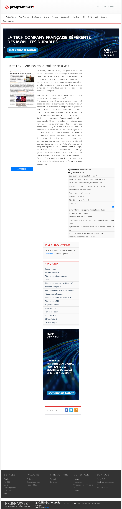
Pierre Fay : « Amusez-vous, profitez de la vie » (86, 183)
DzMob (47, 507)
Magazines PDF (51, 308)
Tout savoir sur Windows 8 (79, 193)
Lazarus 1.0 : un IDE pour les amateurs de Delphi (87, 186)
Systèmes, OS (93, 17)
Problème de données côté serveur (82, 237)
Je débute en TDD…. (76, 204)
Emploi (46, 17)
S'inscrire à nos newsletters (83, 485)
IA (84, 17)
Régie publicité (32, 485)
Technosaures (8, 21)
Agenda (55, 17)
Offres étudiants (51, 319)
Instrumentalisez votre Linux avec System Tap (86, 233)
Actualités (10, 17)
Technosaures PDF (52, 272)
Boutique (36, 17)
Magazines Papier (52, 305)
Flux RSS (7, 482)
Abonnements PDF (52, 301)
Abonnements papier (53, 287)
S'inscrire (111, 7)
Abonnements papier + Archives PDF (59, 283)
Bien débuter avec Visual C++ (80, 200)
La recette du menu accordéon (80, 217)
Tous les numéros (33, 482)
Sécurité (104, 17)
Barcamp (53, 482)
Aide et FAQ (101, 479)
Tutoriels (53, 479)
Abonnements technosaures (56, 276)
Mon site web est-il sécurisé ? (80, 190)
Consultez (49, 254)
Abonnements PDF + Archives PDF (58, 298)
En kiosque (31, 479)
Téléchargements (10, 488)
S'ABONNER (22, 169)
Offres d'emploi (51, 323)
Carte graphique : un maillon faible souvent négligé (87, 179)
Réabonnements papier (54, 294)
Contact (76, 491)
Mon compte (78, 482)
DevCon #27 (65, 17)
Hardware (77, 17)
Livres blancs (8, 491)
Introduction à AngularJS (78, 213)
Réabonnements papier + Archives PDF (59, 290)
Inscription (77, 479)
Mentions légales (103, 487)
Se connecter (102, 7)
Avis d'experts (24, 17)
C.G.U (76, 488)
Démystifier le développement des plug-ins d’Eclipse (88, 210)
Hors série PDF (50, 315)
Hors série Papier (51, 312)
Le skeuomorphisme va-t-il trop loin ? (83, 176)
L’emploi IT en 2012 (76, 197)
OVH (44, 505)
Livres (47, 280)
